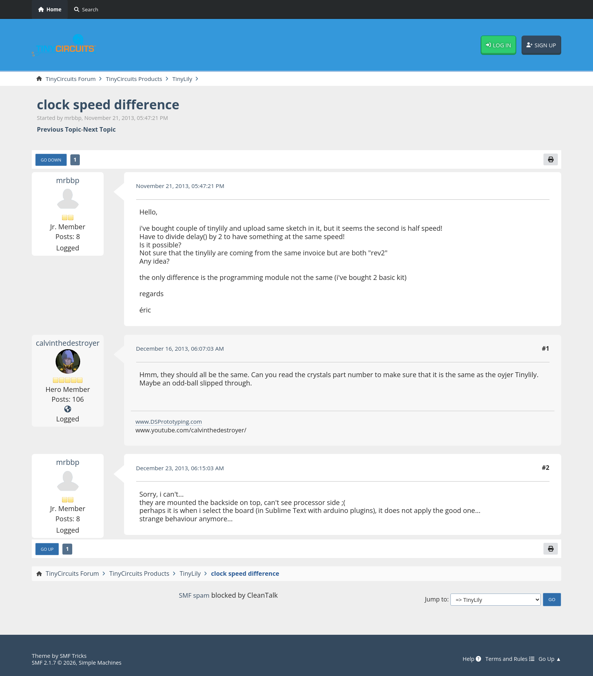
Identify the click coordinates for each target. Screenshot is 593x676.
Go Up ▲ (549, 659)
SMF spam (194, 597)
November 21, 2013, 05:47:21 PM (183, 187)
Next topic (99, 130)
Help (467, 659)
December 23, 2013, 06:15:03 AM (183, 469)
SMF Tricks (74, 655)
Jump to (436, 601)
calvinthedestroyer (69, 344)
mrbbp (67, 181)
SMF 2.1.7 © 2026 (55, 662)
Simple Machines (104, 662)
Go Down (52, 161)
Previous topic (59, 130)
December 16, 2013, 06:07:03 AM (183, 350)
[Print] (550, 160)
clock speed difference (113, 105)
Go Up (48, 551)
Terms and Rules (506, 659)
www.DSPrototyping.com (170, 422)
